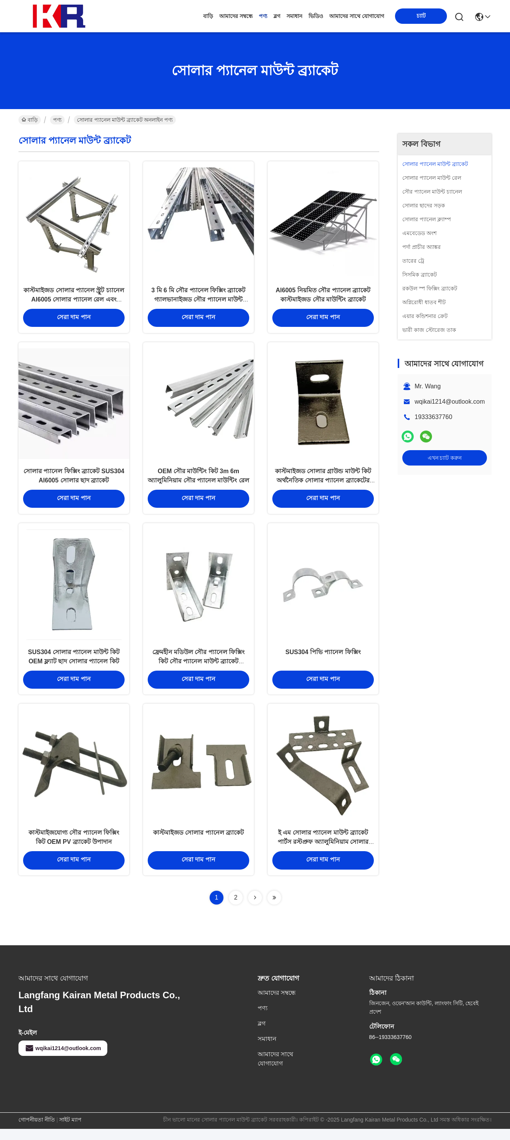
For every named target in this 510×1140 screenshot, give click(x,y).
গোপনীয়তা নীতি (36, 1131)
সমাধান (294, 16)
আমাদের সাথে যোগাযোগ (356, 16)
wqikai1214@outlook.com (450, 401)
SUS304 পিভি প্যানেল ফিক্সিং (323, 659)
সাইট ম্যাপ (70, 1131)
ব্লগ (276, 16)
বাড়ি (208, 16)
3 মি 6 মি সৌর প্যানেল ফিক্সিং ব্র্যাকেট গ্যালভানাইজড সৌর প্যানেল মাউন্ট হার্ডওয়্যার (199, 301)
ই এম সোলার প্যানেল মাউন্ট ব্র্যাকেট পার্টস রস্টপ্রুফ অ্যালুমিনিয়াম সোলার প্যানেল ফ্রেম (323, 852)
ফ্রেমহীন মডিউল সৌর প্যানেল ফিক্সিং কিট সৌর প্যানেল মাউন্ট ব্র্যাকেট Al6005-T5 (198, 668)
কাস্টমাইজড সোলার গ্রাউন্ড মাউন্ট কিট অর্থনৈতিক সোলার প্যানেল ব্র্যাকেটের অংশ (323, 485)
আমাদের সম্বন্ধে (236, 16)
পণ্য (263, 16)
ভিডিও (315, 16)
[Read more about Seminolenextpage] (255, 909)
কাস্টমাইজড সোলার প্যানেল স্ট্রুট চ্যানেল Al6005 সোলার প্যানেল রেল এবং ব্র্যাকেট (73, 301)
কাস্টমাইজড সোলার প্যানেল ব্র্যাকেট (198, 843)
